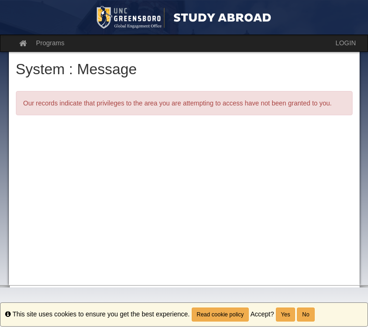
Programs (50, 43)
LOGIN (345, 43)
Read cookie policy (220, 314)
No (305, 314)
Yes (285, 314)
